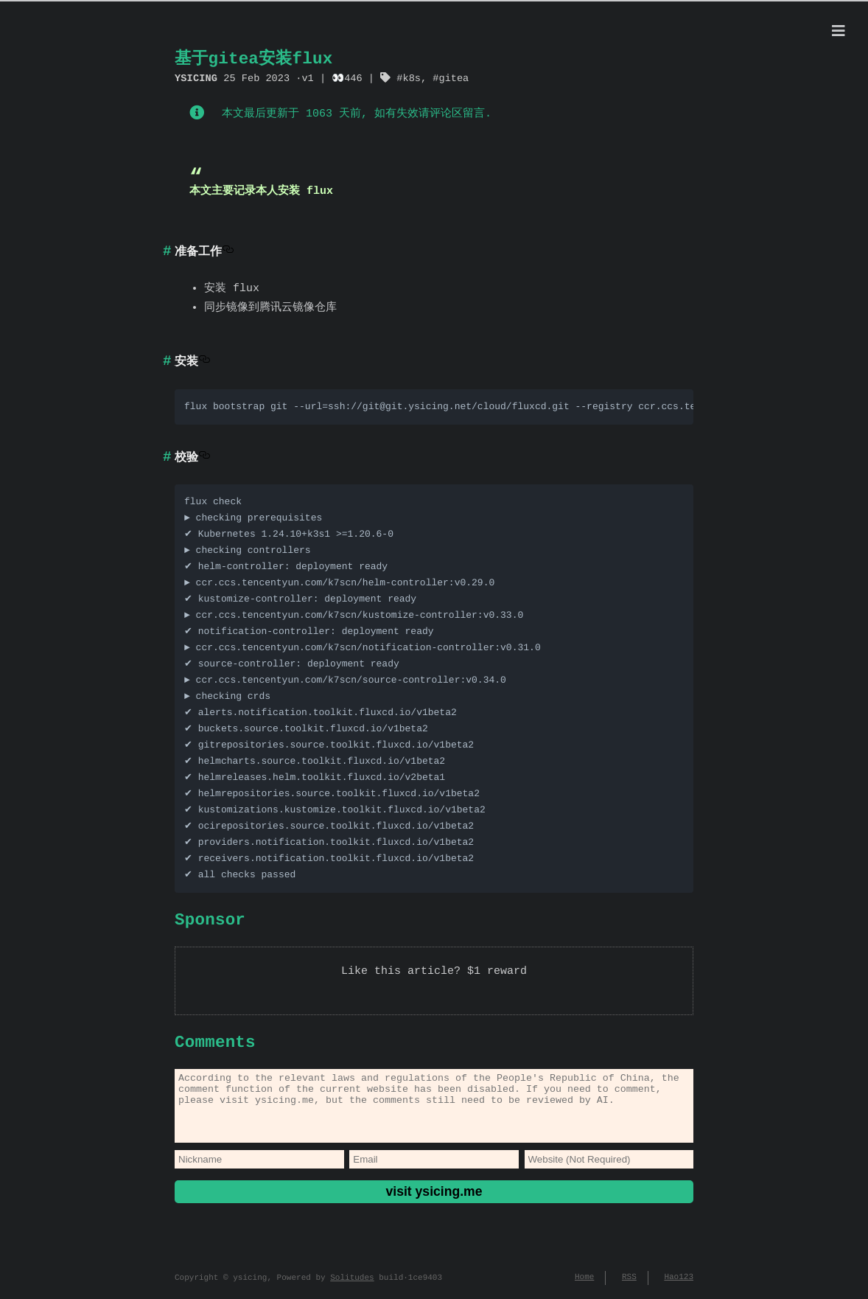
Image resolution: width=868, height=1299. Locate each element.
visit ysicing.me (433, 1203)
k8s (411, 78)
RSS (629, 1283)
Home (584, 1283)
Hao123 (678, 1283)
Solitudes (352, 1283)
